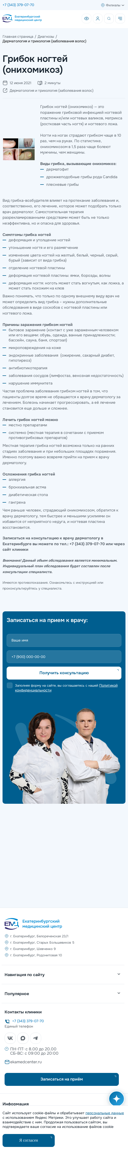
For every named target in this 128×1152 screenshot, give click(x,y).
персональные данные (105, 1113)
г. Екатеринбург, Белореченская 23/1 (39, 936)
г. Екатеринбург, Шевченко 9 (33, 949)
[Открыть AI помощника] (115, 1101)
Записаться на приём (61, 1079)
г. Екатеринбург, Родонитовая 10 (36, 955)
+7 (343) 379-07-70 (18, 5)
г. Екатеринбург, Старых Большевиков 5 (42, 942)
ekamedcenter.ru (26, 1062)
